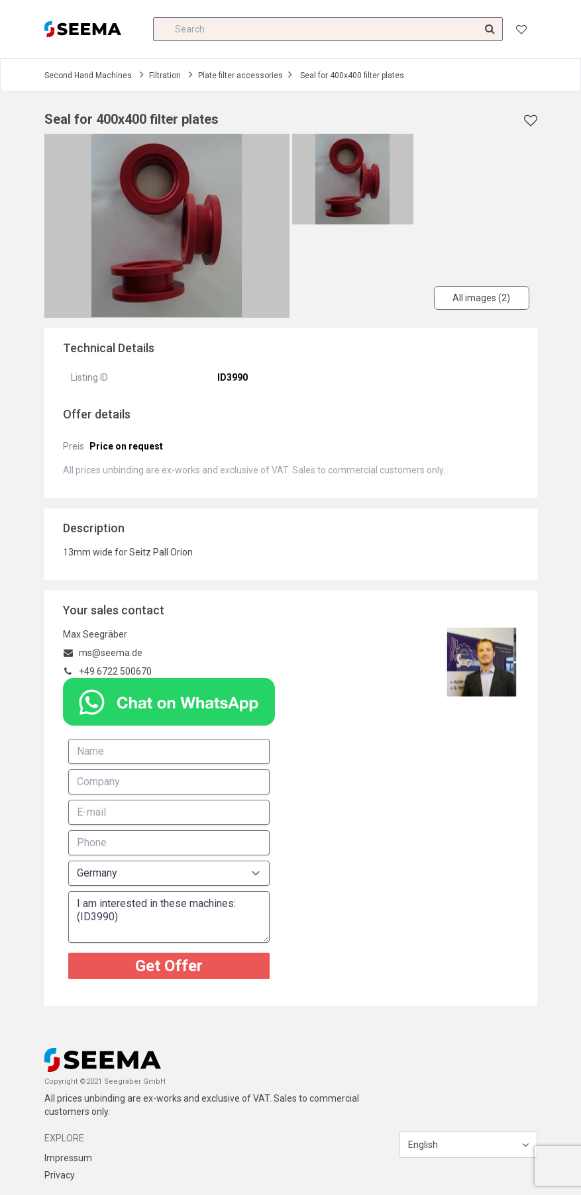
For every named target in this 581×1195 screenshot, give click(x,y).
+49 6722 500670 (115, 671)
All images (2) (481, 298)
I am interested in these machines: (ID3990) (169, 917)
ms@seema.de (110, 652)
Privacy (59, 1175)
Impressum (68, 1158)
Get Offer (169, 966)
